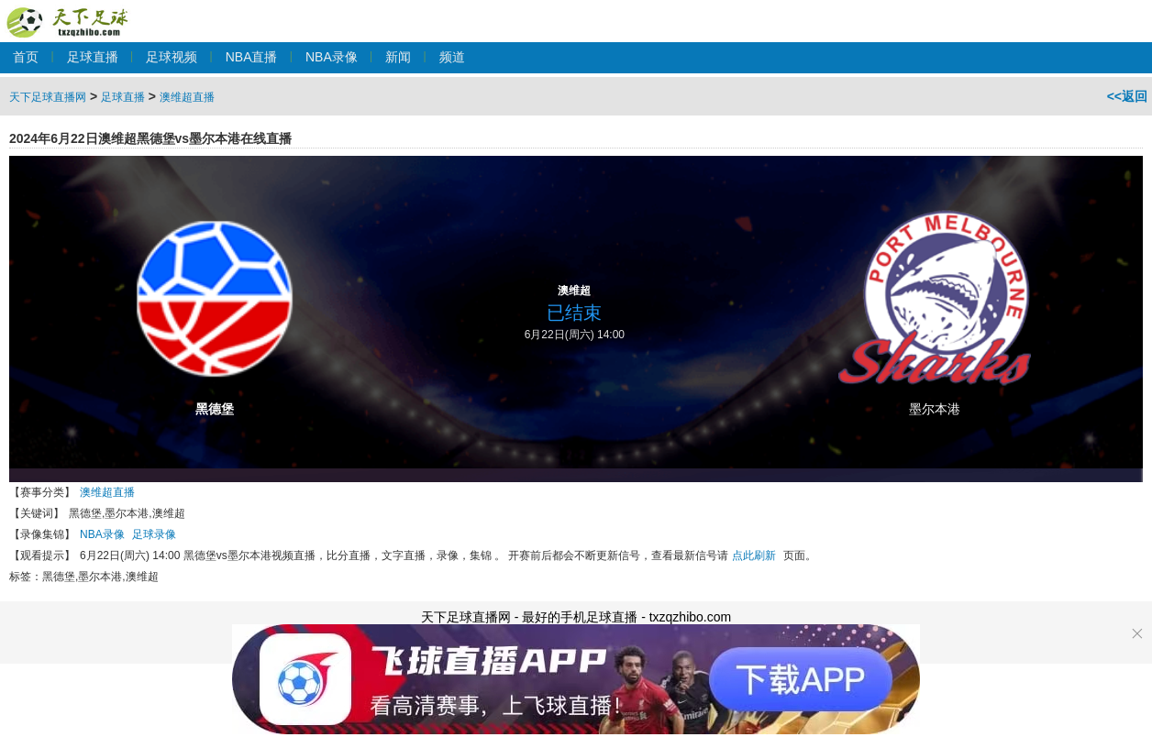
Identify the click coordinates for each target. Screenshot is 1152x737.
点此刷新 (754, 555)
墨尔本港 (934, 409)
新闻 (398, 57)
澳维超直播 (187, 97)
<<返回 (1127, 96)
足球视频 (171, 57)
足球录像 (154, 534)
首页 (26, 57)
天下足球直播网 (71, 12)
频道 (452, 57)
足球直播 (92, 57)
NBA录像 (331, 57)
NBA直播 (252, 57)
